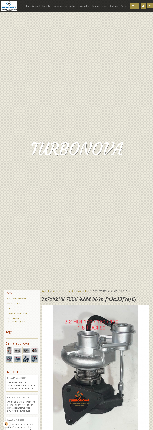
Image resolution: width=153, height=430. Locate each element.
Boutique (113, 5)
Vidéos (124, 5)
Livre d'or (46, 5)
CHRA (10, 308)
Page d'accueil (33, 5)
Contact (96, 5)
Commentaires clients (17, 313)
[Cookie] (6, 423)
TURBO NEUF (13, 303)
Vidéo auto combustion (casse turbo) (71, 5)
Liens (104, 5)
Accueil (45, 291)
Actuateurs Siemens (16, 298)
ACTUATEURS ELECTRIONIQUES (16, 320)
